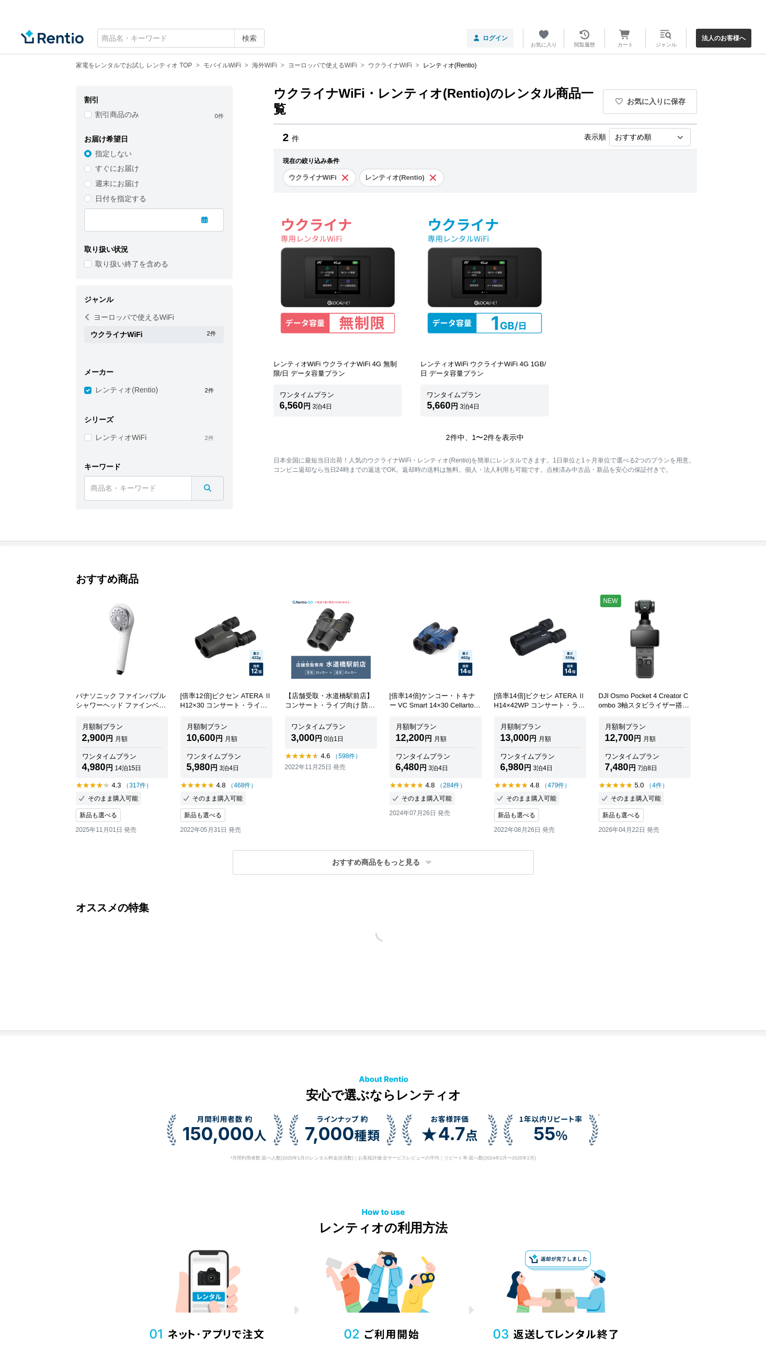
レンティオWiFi (120, 437)
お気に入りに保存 (649, 101)
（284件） (451, 785)
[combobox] (181, 38)
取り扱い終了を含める (131, 264)
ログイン (490, 38)
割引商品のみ (117, 114)
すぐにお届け (117, 168)
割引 (91, 100)
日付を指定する (120, 198)
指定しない (113, 153)
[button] (383, 862)
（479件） (555, 785)
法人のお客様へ (724, 38)
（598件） (346, 756)
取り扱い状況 (106, 249)
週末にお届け (117, 183)
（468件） (242, 785)
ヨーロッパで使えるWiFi (129, 317)
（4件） (657, 785)
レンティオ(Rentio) (126, 390)
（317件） (137, 785)
